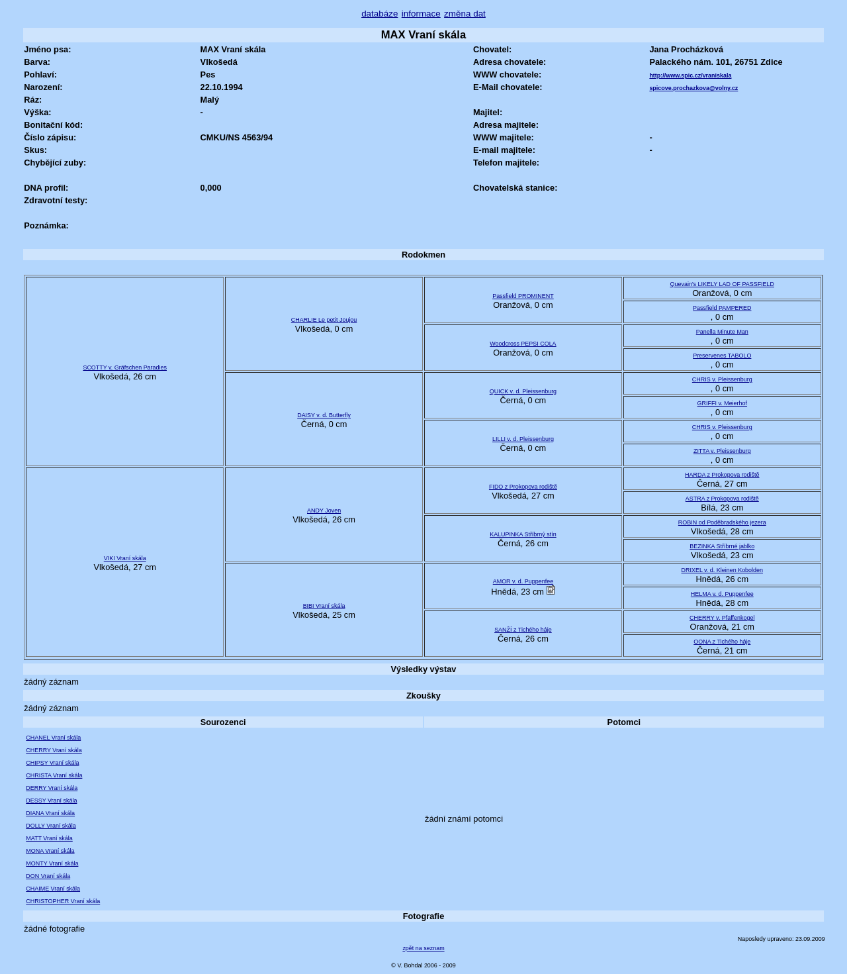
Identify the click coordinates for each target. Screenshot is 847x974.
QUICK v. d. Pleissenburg (523, 391)
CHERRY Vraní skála (53, 750)
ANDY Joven (324, 510)
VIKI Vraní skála (125, 558)
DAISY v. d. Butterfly (324, 415)
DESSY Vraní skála (51, 800)
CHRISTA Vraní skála (54, 775)
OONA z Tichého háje (721, 641)
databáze (379, 14)
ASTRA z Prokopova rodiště (722, 498)
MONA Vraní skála (50, 851)
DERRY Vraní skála (51, 788)
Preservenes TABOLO (722, 355)
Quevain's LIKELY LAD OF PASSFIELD (722, 284)
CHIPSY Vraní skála (52, 762)
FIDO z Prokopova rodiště (523, 486)
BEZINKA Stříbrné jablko (722, 546)
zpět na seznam (423, 948)
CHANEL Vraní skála (53, 737)
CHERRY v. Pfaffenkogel (722, 617)
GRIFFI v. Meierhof (722, 403)
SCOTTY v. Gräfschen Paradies (125, 367)
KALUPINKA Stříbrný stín (523, 534)
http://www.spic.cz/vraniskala (690, 75)
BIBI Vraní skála (324, 606)
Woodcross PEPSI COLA (523, 343)
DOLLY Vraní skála (50, 825)
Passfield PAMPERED (722, 308)
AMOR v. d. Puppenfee (523, 581)
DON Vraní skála (48, 876)
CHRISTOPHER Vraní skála (63, 901)
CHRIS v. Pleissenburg (722, 379)
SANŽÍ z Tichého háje (523, 629)
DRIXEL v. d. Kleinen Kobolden (722, 570)
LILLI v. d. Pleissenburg (523, 439)
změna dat (465, 14)
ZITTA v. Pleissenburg (722, 451)
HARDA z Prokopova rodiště (722, 474)
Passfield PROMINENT (523, 296)
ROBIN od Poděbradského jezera (722, 522)
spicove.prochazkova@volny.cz (693, 88)
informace (421, 14)
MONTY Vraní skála (52, 863)
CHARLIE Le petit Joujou (324, 320)
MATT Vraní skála (49, 838)
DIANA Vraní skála (50, 813)
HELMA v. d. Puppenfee (722, 594)
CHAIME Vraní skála (53, 888)
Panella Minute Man (722, 331)
